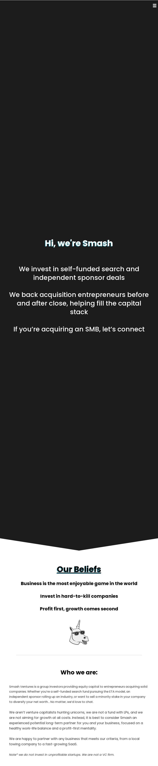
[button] (151, 6)
